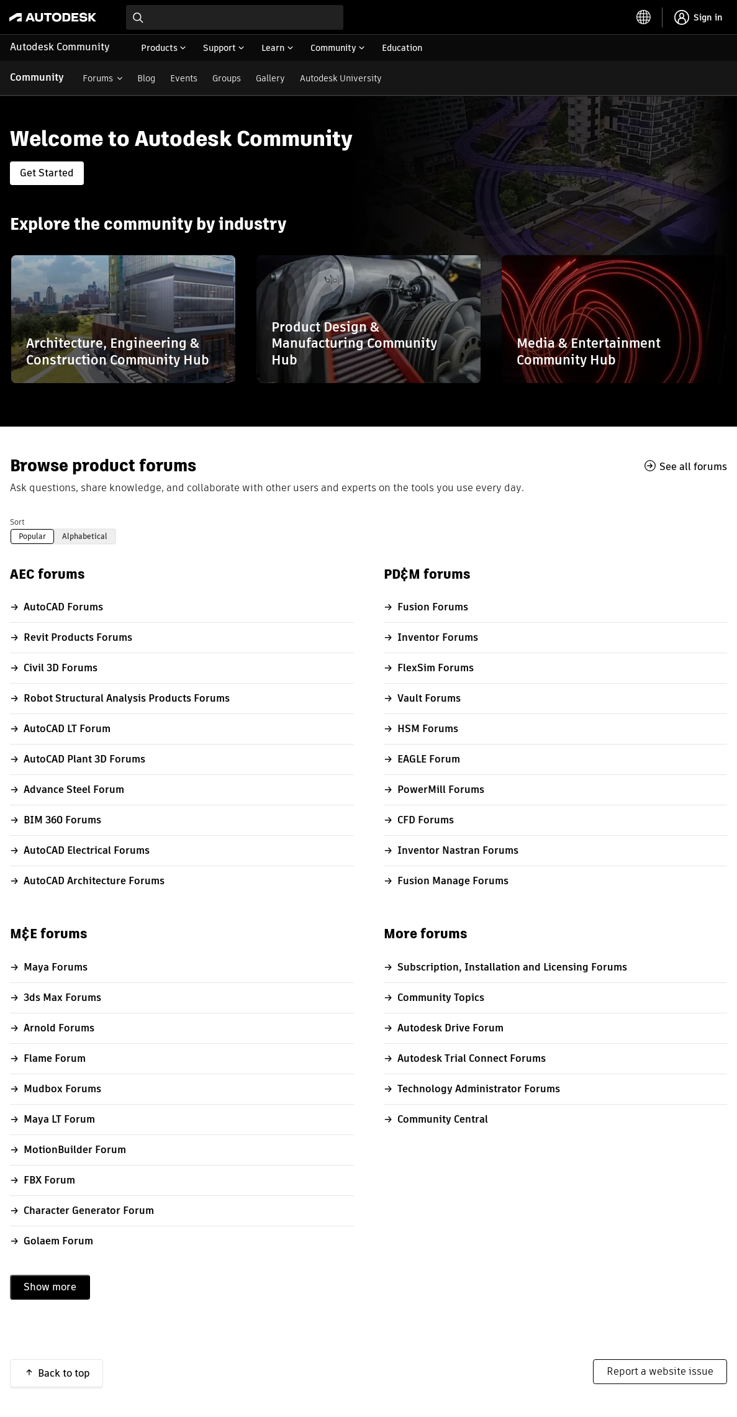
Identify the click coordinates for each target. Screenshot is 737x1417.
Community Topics (440, 997)
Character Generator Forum (89, 1210)
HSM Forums (427, 729)
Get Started (47, 173)
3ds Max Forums (62, 997)
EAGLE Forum (428, 759)
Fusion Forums (432, 607)
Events (183, 78)
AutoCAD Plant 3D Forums (84, 759)
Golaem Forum (58, 1241)
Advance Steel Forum (74, 789)
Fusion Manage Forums (453, 881)
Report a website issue (660, 1371)
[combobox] (234, 17)
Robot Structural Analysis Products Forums (127, 698)
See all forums (693, 466)
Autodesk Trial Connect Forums (471, 1058)
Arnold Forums (59, 1028)
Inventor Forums (437, 637)
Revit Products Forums (78, 637)
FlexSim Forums (435, 668)
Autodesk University (341, 78)
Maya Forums (56, 967)
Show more (50, 1287)
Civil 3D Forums (60, 668)
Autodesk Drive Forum (450, 1028)
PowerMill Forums (440, 789)
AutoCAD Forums (63, 607)
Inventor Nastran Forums (457, 850)
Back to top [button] (64, 1373)
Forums (98, 78)
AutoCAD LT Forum (67, 729)
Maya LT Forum (59, 1119)
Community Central (442, 1119)
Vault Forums (429, 698)
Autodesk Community (60, 47)
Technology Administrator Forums (478, 1089)
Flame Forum (55, 1058)
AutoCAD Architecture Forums (94, 881)
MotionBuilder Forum (75, 1150)
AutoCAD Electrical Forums (87, 850)
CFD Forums (425, 820)
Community (37, 77)
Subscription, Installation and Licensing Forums (512, 967)
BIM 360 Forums (62, 820)
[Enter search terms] (234, 17)
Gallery (270, 78)
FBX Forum (49, 1180)
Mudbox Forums (62, 1089)
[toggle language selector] (644, 17)
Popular (32, 536)
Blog (146, 78)
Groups (226, 78)
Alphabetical (84, 536)
